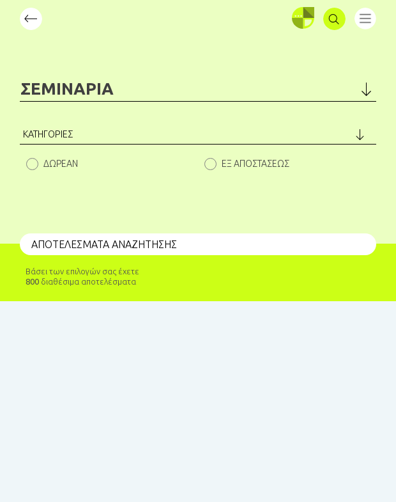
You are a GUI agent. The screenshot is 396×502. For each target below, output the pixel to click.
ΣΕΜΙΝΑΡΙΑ (67, 88)
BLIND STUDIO (128, 461)
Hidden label (32, 164)
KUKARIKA (232, 461)
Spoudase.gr (71, 471)
